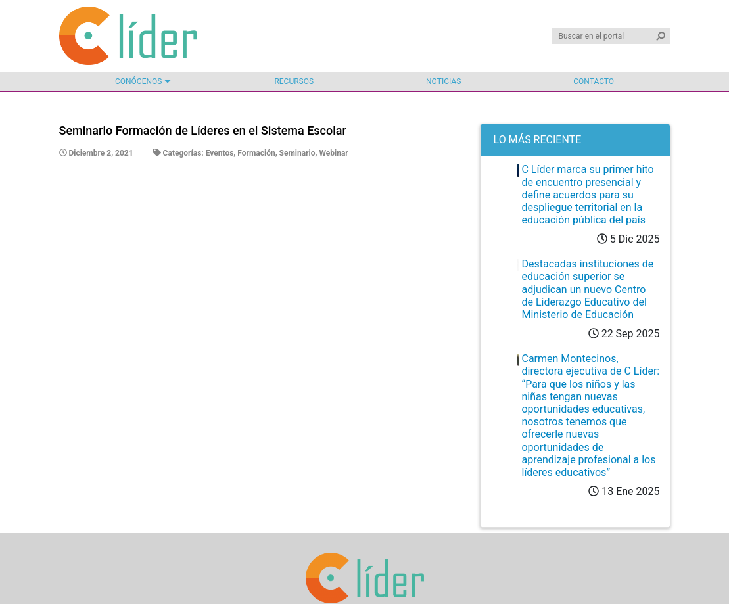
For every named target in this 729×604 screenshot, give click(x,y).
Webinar (333, 153)
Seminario (297, 153)
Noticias (443, 81)
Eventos (220, 153)
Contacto (593, 81)
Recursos (294, 81)
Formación (256, 153)
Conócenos (138, 81)
